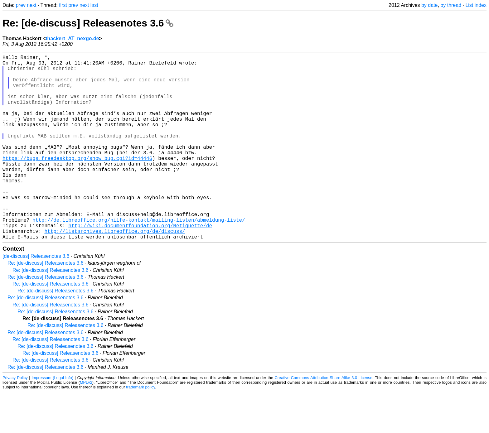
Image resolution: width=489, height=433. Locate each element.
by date (429, 5)
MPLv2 (86, 423)
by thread (450, 5)
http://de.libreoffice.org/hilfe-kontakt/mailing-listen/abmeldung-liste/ (138, 257)
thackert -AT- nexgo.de (72, 38)
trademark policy (140, 428)
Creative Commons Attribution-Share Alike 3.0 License (323, 418)
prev (21, 5)
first (63, 5)
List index (476, 5)
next (31, 5)
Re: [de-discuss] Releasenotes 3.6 (87, 23)
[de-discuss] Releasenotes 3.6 (35, 297)
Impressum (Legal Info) (52, 418)
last (94, 5)
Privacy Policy (15, 418)
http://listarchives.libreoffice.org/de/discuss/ (114, 270)
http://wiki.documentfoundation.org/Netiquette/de (140, 264)
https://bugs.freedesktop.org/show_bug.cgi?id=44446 (77, 181)
